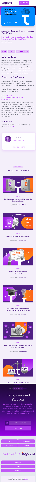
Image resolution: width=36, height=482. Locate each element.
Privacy (18, 471)
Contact (24, 3)
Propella (26, 479)
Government (22, 51)
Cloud (11, 51)
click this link (10, 127)
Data (4, 51)
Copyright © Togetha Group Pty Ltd (17, 478)
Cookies (18, 463)
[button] (33, 3)
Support (18, 467)
